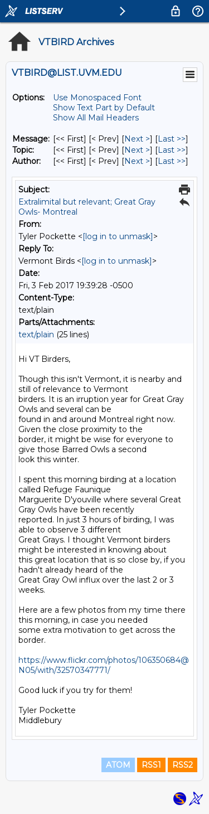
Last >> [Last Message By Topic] (172, 150)
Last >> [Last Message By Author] (172, 161)
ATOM (118, 765)
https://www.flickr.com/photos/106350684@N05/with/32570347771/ (103, 665)
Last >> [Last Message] (172, 139)
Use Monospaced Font (97, 98)
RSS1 (151, 765)
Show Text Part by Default (104, 108)
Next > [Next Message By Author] (137, 161)
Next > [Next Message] (137, 139)
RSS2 (182, 765)
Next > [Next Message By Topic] (137, 150)
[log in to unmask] (117, 236)
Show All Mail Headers (96, 118)
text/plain (36, 335)
